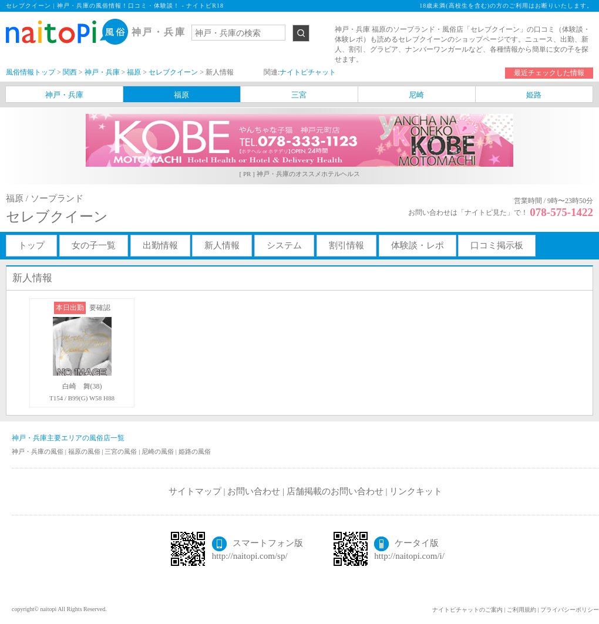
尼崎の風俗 (159, 451)
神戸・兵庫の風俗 (38, 451)
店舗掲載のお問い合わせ (335, 491)
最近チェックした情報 (549, 73)
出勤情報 (160, 245)
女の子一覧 (94, 245)
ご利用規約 (521, 609)
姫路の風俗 (195, 451)
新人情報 (222, 245)
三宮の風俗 (122, 451)
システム (284, 245)
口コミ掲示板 (496, 245)
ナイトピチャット (308, 72)
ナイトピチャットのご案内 (467, 609)
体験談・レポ (417, 245)
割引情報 (346, 245)
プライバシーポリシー (569, 609)
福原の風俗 (85, 451)
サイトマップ (195, 491)
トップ (31, 245)
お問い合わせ (253, 491)
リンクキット (415, 491)
